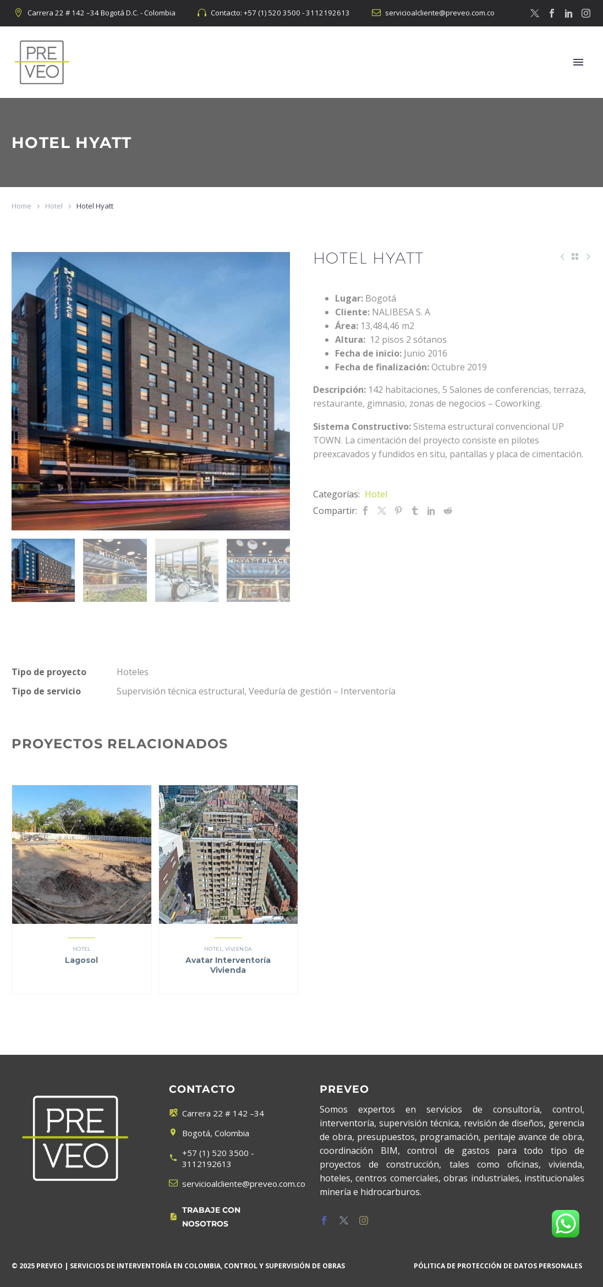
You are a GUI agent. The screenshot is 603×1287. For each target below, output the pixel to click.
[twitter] (343, 1220)
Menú (578, 62)
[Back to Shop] (574, 256)
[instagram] (363, 1220)
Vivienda (239, 949)
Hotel (54, 206)
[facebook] (324, 1220)
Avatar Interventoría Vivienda (228, 965)
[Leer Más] (226, 1217)
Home (21, 206)
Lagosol (81, 960)
